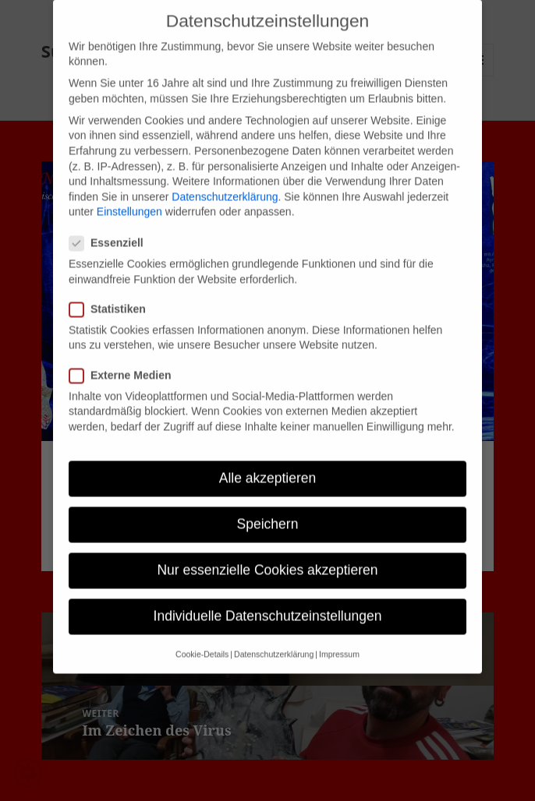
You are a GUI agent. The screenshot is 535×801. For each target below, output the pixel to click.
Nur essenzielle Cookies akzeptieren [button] (267, 557)
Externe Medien (125, 362)
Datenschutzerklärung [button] (274, 640)
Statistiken (112, 295)
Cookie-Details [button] (202, 640)
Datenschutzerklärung (225, 183)
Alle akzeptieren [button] (268, 464)
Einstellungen (129, 198)
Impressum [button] (339, 640)
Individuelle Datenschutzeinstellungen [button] (268, 603)
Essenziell (111, 229)
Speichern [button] (268, 510)
